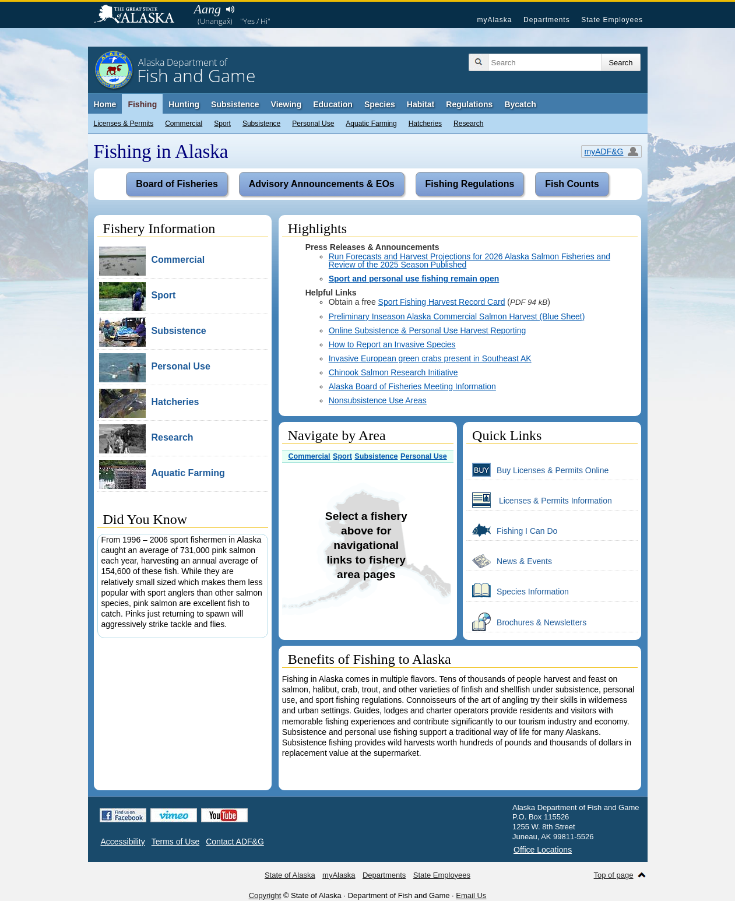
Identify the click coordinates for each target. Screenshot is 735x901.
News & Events (509, 560)
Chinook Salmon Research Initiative (393, 372)
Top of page (614, 875)
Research (468, 123)
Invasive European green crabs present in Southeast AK (430, 358)
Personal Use (313, 123)
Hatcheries (425, 123)
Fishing (142, 104)
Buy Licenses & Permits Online (537, 469)
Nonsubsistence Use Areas (378, 400)
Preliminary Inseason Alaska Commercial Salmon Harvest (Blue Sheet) (457, 316)
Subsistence (261, 123)
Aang (207, 9)
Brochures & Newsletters (526, 622)
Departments (546, 20)
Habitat (420, 104)
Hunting (183, 104)
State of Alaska (140, 15)
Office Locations (543, 849)
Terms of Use (175, 841)
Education (333, 104)
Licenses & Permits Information (539, 500)
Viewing (286, 104)
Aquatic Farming (371, 123)
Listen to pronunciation (230, 9)
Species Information (517, 591)
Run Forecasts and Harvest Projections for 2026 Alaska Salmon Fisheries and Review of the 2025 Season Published (469, 260)
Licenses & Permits (124, 123)
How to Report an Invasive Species (392, 344)
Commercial (183, 123)
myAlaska (494, 20)
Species (379, 104)
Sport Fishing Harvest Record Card (441, 302)
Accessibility (123, 841)
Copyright (265, 895)
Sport (222, 123)
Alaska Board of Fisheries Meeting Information (412, 386)
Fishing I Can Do (511, 530)
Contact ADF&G (235, 841)
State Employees (612, 20)
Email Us (471, 895)
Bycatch (520, 104)
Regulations (469, 104)
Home (105, 104)
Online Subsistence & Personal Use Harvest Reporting (427, 330)
